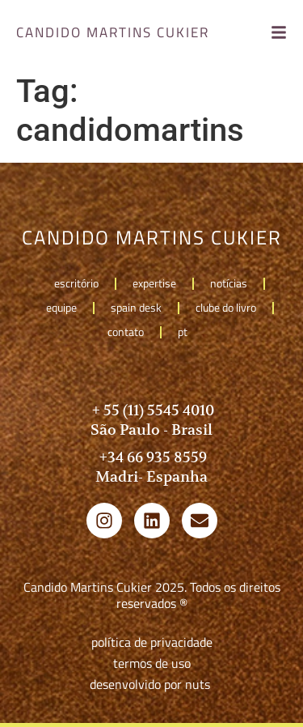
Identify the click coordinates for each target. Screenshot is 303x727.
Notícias (228, 282)
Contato (125, 331)
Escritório (76, 282)
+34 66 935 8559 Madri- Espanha (151, 467)
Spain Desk (136, 307)
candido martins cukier (112, 32)
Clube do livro (226, 307)
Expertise (154, 282)
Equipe (61, 307)
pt (187, 331)
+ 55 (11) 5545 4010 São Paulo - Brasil (151, 420)
